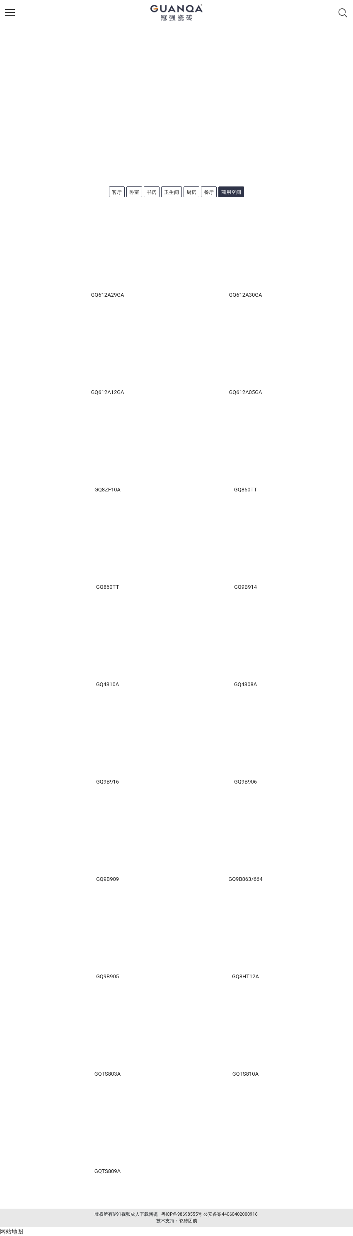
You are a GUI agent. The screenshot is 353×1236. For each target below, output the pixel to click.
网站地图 (11, 1231)
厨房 (191, 192)
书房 (152, 192)
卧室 (134, 192)
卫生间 (171, 192)
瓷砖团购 (188, 1221)
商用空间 (231, 192)
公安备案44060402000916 (230, 1214)
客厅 (117, 192)
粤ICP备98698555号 (182, 1214)
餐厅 (209, 192)
